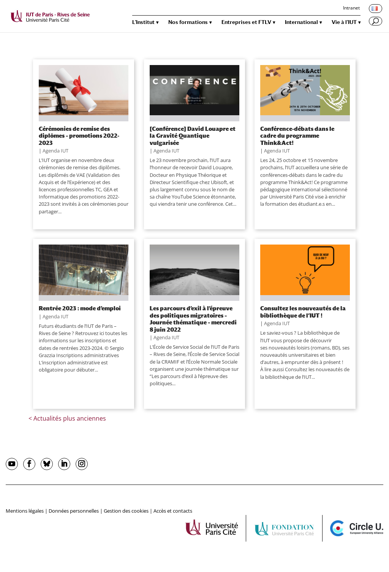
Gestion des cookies (126, 510)
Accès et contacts (172, 510)
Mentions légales (25, 510)
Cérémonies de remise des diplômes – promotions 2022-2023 (79, 135)
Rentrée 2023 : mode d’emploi (80, 308)
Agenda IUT (55, 150)
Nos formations (188, 22)
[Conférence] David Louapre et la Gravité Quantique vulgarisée (193, 135)
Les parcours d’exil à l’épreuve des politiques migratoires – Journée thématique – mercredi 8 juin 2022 (193, 318)
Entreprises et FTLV (246, 22)
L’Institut (143, 22)
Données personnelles (74, 510)
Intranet (351, 8)
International (301, 22)
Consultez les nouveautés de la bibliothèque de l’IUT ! (303, 311)
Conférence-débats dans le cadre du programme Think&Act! (297, 135)
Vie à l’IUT (344, 22)
